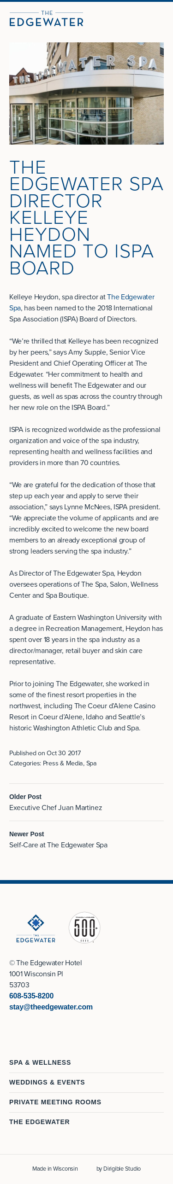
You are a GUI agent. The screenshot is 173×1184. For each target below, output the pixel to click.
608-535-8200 (31, 996)
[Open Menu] (162, 18)
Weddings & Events (47, 1082)
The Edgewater (39, 1122)
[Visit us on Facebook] (13, 1027)
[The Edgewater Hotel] (46, 18)
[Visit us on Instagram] (24, 1027)
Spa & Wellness (40, 1062)
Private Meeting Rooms (55, 1102)
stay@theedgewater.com (51, 1007)
